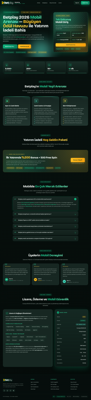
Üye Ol (76, 2)
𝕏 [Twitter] (4, 390)
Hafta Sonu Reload (55, 389)
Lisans (59, 2)
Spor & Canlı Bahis (35, 382)
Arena (38, 2)
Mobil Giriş (85, 2)
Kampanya (44, 2)
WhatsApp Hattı (74, 386)
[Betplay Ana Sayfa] (15, 380)
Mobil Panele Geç (70, 45)
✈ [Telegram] (10, 390)
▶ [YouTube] (13, 390)
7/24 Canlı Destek (75, 384)
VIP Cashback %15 (55, 386)
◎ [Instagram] (7, 390)
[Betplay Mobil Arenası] (13, 3)
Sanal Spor (33, 389)
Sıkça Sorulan (52, 2)
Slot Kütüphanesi (34, 386)
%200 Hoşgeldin (54, 382)
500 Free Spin (54, 384)
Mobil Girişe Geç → (10, 46)
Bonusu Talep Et (77, 162)
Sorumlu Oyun (74, 389)
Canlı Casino (33, 384)
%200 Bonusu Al (25, 46)
